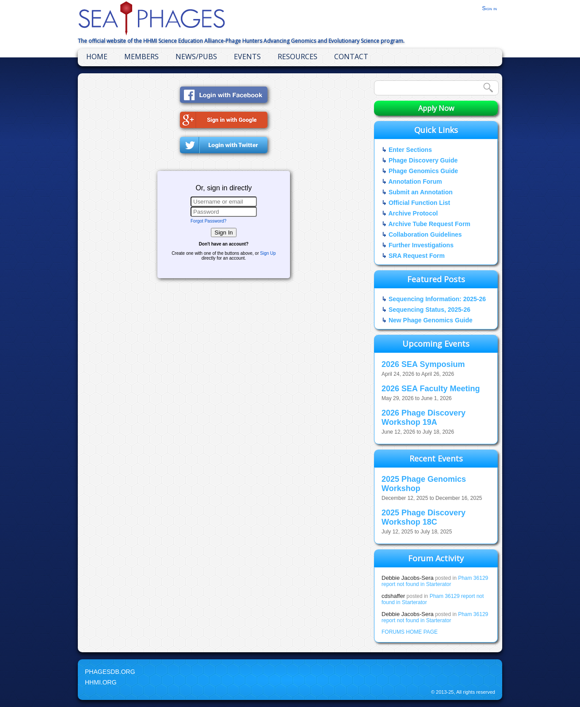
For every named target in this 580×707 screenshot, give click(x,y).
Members (141, 56)
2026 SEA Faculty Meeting (431, 388)
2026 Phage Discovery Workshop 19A (424, 417)
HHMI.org (101, 682)
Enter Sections (410, 149)
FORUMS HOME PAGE (410, 632)
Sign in (489, 8)
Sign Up (268, 253)
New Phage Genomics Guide (431, 320)
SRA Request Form (417, 255)
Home (96, 56)
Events (247, 56)
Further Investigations (421, 245)
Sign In (223, 232)
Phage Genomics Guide (423, 170)
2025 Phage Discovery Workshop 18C (424, 517)
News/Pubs (196, 56)
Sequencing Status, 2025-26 (429, 309)
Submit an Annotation (421, 192)
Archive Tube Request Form (429, 223)
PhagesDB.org (110, 671)
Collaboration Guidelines (425, 234)
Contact (351, 56)
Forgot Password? (208, 221)
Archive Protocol (413, 213)
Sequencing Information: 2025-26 (437, 298)
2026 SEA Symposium (423, 364)
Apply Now (436, 108)
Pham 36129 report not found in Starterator (435, 581)
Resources (297, 56)
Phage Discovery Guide (423, 160)
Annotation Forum (415, 181)
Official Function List (419, 202)
